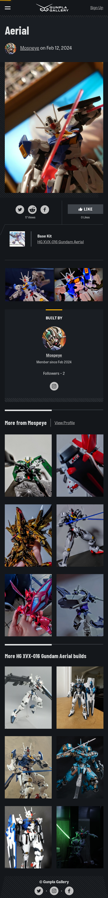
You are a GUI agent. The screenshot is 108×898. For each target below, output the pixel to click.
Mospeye (29, 47)
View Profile (65, 422)
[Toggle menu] (8, 7)
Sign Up (96, 7)
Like (85, 209)
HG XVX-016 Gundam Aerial (60, 241)
